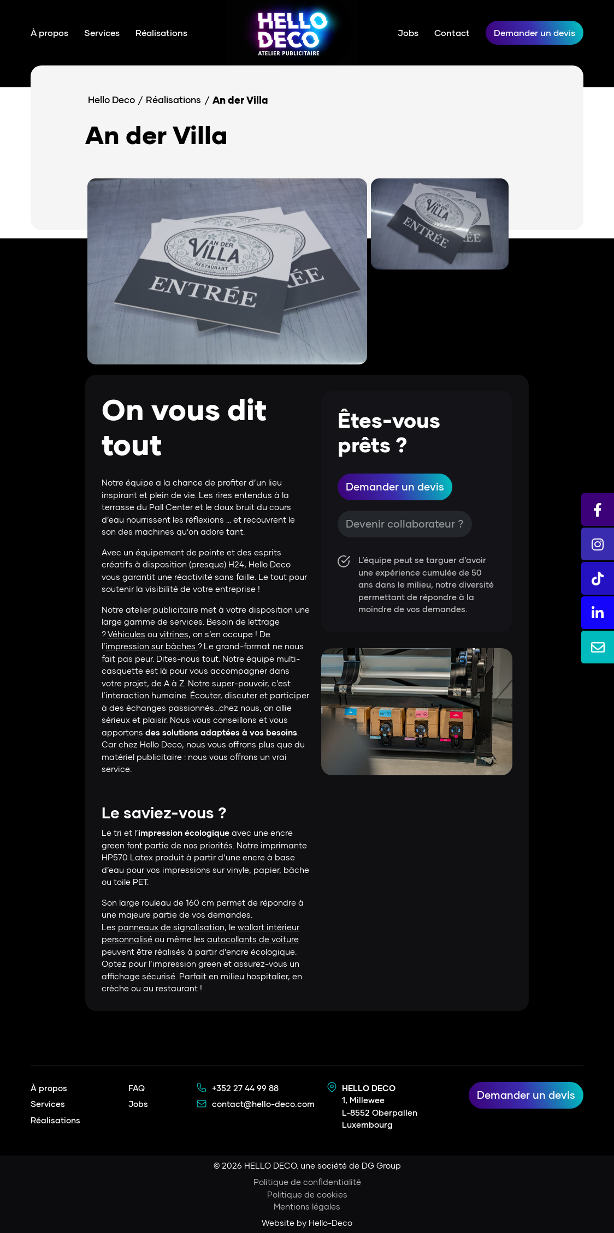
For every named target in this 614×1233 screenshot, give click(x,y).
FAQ (136, 1088)
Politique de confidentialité (307, 1182)
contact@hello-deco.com (263, 1104)
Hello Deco (113, 100)
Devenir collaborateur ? (407, 525)
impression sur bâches (151, 646)
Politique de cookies (307, 1194)
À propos (49, 32)
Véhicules (126, 634)
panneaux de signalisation (171, 927)
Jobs (408, 32)
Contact (452, 32)
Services (102, 32)
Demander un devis (534, 32)
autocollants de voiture (253, 939)
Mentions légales (307, 1206)
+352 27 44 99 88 (245, 1088)
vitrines (174, 634)
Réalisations (161, 32)
